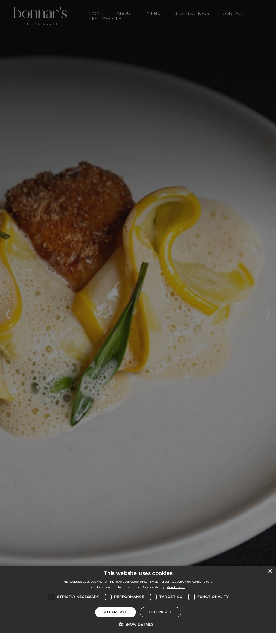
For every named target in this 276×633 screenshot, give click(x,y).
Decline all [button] (160, 612)
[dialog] (138, 599)
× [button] (270, 571)
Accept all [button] (115, 612)
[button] (138, 624)
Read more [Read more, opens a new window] (176, 587)
